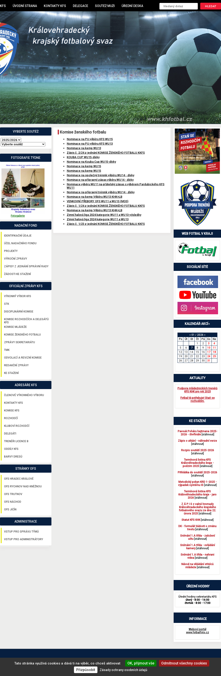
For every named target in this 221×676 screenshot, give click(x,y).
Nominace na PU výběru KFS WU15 (90, 139)
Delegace (80, 6)
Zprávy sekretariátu (19, 342)
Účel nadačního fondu (20, 243)
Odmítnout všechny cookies (184, 663)
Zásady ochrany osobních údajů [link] (123, 670)
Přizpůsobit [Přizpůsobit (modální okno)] (85, 670)
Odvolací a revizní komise (23, 357)
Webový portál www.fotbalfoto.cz (197, 631)
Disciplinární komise (18, 311)
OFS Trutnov (13, 494)
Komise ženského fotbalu (22, 334)
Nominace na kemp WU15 (84, 166)
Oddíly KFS (11, 449)
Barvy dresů (13, 456)
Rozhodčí (11, 418)
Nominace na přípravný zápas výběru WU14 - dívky (100, 179)
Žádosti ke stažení (17, 274)
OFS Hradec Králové (19, 478)
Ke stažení (11, 373)
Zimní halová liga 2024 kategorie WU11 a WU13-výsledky (104, 214)
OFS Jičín (10, 509)
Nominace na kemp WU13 (84, 148)
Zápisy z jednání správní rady (26, 266)
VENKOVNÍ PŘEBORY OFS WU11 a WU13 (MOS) (97, 201)
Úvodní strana (25, 6)
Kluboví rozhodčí (16, 425)
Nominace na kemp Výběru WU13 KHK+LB (94, 196)
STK (6, 303)
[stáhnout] (197, 433)
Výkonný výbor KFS (17, 296)
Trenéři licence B (16, 441)
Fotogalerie (18, 215)
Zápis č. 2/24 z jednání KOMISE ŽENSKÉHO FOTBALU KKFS (106, 152)
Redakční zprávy (16, 365)
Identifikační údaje (18, 235)
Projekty (11, 251)
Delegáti (10, 433)
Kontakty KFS (55, 6)
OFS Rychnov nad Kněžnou (23, 486)
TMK (6, 350)
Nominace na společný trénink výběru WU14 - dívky (100, 175)
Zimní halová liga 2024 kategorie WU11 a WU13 (98, 219)
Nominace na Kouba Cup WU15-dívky (91, 161)
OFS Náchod (12, 501)
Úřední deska (132, 6)
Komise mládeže (15, 327)
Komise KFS (11, 410)
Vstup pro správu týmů (21, 531)
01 (193, 334)
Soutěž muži (105, 6)
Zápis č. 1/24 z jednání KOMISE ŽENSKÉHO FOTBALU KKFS (106, 205)
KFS (3, 6)
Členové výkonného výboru (24, 395)
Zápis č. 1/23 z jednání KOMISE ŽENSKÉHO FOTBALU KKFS (106, 223)
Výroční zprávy (15, 258)
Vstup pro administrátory (23, 539)
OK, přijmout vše (140, 663)
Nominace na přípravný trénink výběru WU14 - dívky (100, 192)
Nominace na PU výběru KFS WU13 (90, 143)
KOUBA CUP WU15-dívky (83, 157)
